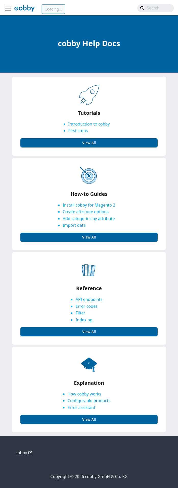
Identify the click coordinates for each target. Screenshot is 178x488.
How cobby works (84, 394)
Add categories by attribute (89, 218)
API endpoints (88, 299)
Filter (80, 313)
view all (89, 142)
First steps (78, 130)
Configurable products (89, 400)
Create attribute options (86, 211)
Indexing (83, 320)
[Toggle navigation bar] (8, 8)
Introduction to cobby (89, 124)
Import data (74, 225)
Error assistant (81, 407)
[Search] (155, 8)
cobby (24, 453)
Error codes (86, 306)
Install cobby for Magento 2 (89, 205)
